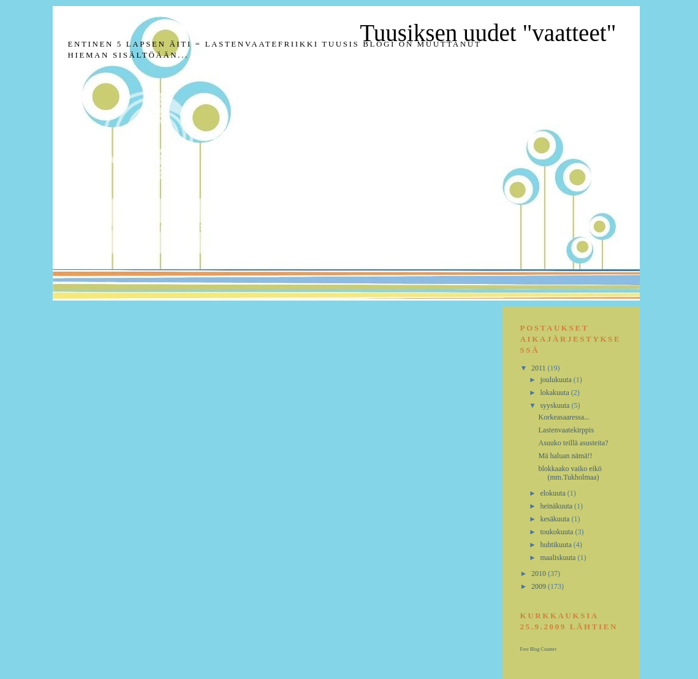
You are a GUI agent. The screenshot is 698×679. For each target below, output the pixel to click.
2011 (539, 368)
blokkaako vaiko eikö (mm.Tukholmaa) (569, 472)
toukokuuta (557, 531)
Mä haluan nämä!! (565, 455)
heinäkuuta (557, 506)
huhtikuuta (556, 544)
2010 (539, 573)
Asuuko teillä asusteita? (573, 443)
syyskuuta (555, 405)
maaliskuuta (558, 557)
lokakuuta (555, 392)
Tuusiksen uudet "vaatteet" (488, 33)
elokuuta (553, 493)
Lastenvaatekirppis (566, 430)
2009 (539, 586)
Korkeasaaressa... (564, 417)
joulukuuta (556, 379)
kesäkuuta (555, 519)
